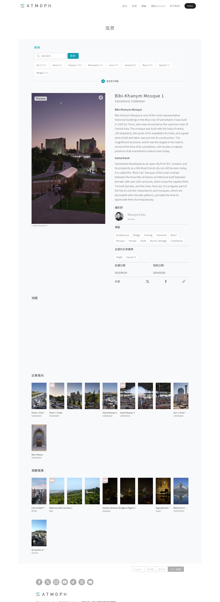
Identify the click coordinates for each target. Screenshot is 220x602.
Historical (161, 227)
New (55, 64)
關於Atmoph (154, 6)
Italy (51, 502)
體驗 (139, 6)
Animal (156, 64)
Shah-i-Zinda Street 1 (39, 404)
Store (187, 6)
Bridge (173, 64)
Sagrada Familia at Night (163, 499)
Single (119, 249)
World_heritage (158, 232)
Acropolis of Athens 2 (39, 541)
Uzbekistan (138, 93)
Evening (148, 227)
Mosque (120, 232)
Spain (158, 502)
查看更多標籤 (110, 73)
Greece (35, 544)
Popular (72, 64)
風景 (129, 6)
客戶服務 (170, 6)
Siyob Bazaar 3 (127, 404)
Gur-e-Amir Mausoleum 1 (180, 404)
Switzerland (178, 502)
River (140, 64)
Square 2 (131, 249)
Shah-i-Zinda (55, 404)
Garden (124, 64)
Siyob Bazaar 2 (110, 404)
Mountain (91, 64)
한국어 (162, 561)
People (132, 232)
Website (131, 210)
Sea (108, 64)
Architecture (122, 227)
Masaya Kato (137, 206)
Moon (174, 227)
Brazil (34, 502)
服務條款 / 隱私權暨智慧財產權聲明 (99, 594)
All (41, 64)
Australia (106, 502)
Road (143, 232)
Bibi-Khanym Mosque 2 (39, 446)
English (138, 561)
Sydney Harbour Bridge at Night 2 (119, 499)
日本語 (150, 561)
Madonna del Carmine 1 (60, 499)
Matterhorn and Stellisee (180, 499)
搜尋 (73, 56)
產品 (120, 6)
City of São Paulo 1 (39, 499)
